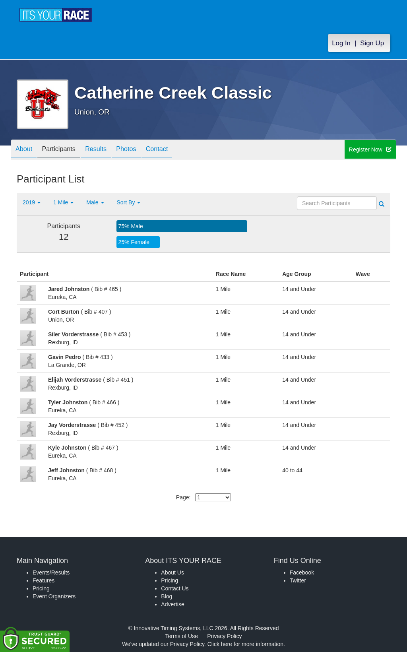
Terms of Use (181, 636)
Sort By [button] (129, 202)
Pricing (41, 588)
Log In (341, 44)
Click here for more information (245, 644)
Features (43, 580)
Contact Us (174, 588)
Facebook (302, 572)
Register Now (370, 150)
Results (106, 150)
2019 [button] (32, 202)
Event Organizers (54, 596)
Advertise (172, 604)
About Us (172, 572)
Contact (174, 150)
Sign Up (372, 44)
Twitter (298, 580)
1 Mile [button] (63, 202)
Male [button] (95, 202)
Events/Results (51, 572)
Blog (166, 596)
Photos (140, 150)
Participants (64, 150)
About (26, 150)
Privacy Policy (224, 636)
